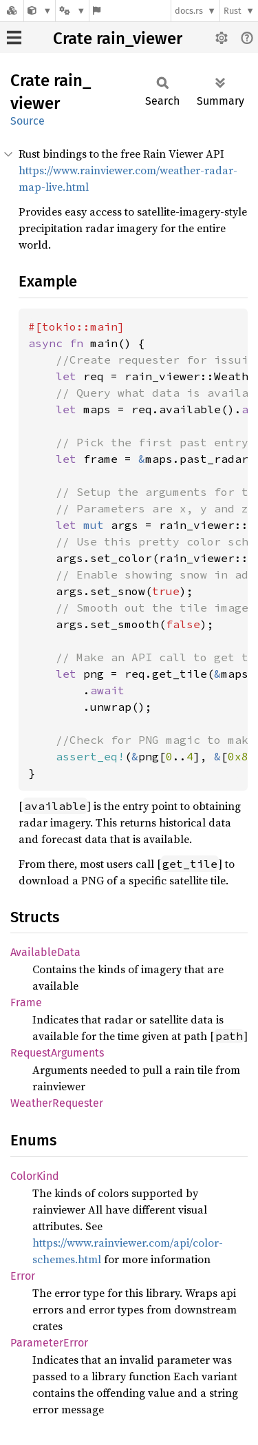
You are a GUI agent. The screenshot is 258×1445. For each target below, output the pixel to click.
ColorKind (34, 1176)
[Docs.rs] (11, 10)
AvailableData (45, 952)
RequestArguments (57, 1052)
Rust (232, 11)
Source (27, 120)
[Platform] (72, 10)
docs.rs (189, 11)
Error (22, 1275)
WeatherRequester (56, 1103)
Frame (26, 1002)
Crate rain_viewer (117, 38)
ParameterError (49, 1342)
